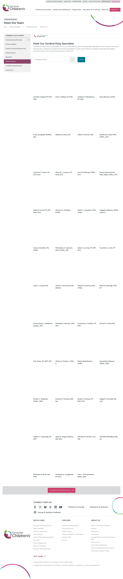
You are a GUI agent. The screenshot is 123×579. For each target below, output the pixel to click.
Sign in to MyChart (94, 1)
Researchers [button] (76, 10)
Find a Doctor (38, 534)
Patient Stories (11, 53)
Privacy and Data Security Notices (102, 548)
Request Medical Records (42, 549)
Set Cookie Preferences (99, 545)
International (76, 1)
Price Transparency (39, 543)
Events (64, 540)
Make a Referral (38, 528)
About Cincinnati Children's (100, 525)
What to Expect (11, 44)
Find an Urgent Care (40, 531)
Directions (67, 1)
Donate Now (116, 1)
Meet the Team (11, 61)
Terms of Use (95, 542)
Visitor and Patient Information (72, 534)
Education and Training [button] (91, 10)
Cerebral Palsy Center (15, 35)
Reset (81, 59)
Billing (85, 1)
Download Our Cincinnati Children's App (103, 538)
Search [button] (104, 10)
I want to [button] (115, 10)
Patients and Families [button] (43, 10)
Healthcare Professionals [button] (62, 10)
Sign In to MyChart (39, 546)
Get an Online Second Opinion (43, 537)
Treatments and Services (14, 40)
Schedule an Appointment (54, 1)
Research (9, 57)
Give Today (38, 556)
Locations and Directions (14, 66)
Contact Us (9, 70)
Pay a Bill (36, 540)
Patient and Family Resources (16, 48)
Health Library (67, 531)
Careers (93, 528)
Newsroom (95, 531)
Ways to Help (106, 1)
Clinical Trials (66, 537)
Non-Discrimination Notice (100, 551)
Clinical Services (67, 528)
